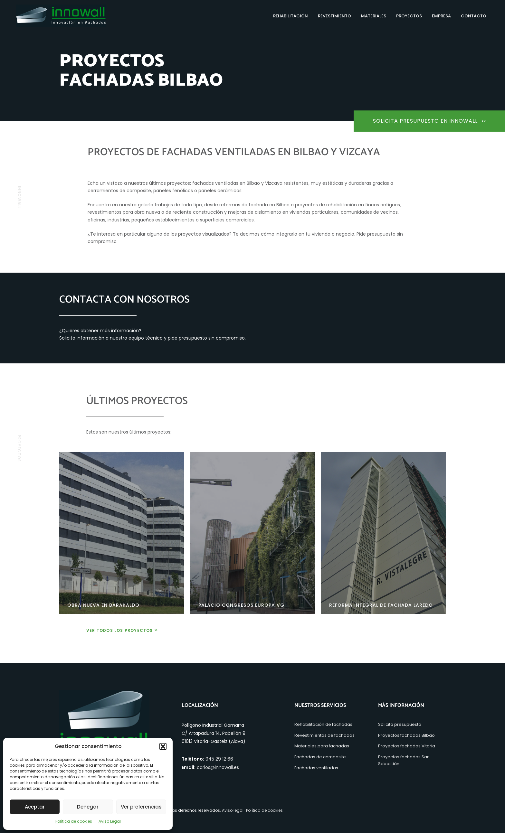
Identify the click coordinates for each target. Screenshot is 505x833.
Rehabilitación (290, 16)
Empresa (441, 16)
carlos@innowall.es (218, 767)
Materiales (373, 16)
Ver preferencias (141, 806)
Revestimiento (334, 16)
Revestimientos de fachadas (324, 735)
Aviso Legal (110, 821)
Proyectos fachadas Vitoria (406, 746)
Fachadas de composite (320, 757)
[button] (163, 746)
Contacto (473, 16)
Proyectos (409, 16)
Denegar (88, 806)
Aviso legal (232, 810)
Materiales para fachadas (321, 746)
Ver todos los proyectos (121, 630)
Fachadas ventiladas (316, 768)
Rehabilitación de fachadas (323, 724)
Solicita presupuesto (399, 724)
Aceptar (35, 806)
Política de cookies (73, 821)
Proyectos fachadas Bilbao (406, 735)
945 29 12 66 (219, 759)
